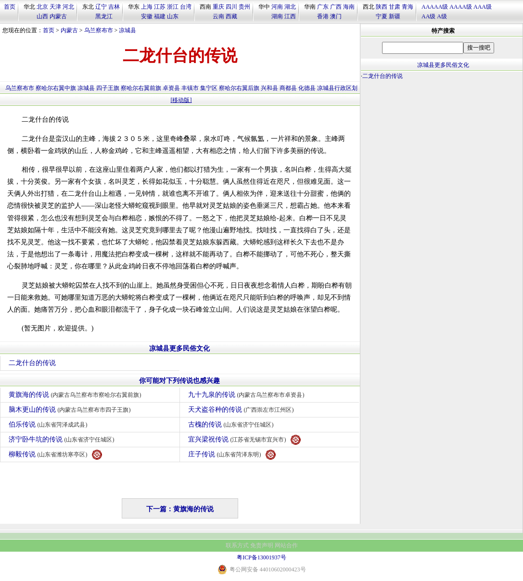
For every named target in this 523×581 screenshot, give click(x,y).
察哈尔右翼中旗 (56, 88)
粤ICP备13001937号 (261, 557)
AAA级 (482, 6)
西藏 (231, 16)
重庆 (218, 6)
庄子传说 (232, 455)
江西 (290, 16)
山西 (42, 16)
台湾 (185, 6)
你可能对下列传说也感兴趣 (179, 380)
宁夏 (381, 16)
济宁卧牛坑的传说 (63, 439)
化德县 (307, 88)
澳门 (336, 16)
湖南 (277, 16)
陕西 (381, 6)
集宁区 (208, 88)
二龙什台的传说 (32, 362)
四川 (231, 6)
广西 (336, 6)
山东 (173, 16)
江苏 (160, 6)
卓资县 (171, 88)
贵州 (244, 6)
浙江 (173, 6)
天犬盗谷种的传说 (242, 409)
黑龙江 (104, 16)
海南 (349, 6)
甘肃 (394, 6)
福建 (160, 16)
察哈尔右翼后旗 (239, 88)
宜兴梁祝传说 (244, 440)
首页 (9, 6)
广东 (323, 6)
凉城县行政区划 (337, 88)
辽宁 (101, 6)
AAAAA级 (434, 6)
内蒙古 (58, 16)
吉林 (114, 6)
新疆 (394, 16)
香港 (323, 16)
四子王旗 (107, 88)
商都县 (288, 88)
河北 (68, 6)
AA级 (428, 16)
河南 (277, 6)
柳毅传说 (55, 455)
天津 (55, 6)
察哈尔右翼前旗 (141, 88)
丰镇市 (190, 88)
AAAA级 (460, 6)
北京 (42, 6)
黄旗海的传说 (76, 394)
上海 (147, 6)
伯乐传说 (49, 424)
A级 (442, 16)
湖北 (290, 6)
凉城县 (127, 30)
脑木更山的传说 (71, 409)
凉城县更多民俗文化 (179, 348)
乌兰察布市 (98, 30)
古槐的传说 (232, 424)
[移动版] (181, 100)
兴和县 (269, 88)
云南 (218, 16)
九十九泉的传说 (247, 394)
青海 (407, 6)
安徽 (147, 16)
